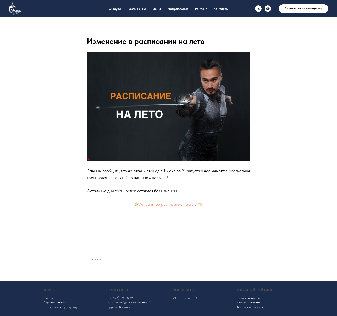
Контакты (220, 9)
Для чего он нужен (248, 302)
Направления (177, 9)
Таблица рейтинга (248, 297)
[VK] (258, 8)
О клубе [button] (115, 9)
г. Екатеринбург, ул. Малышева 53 (129, 302)
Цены (156, 9)
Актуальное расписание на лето (168, 204)
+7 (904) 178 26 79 (120, 297)
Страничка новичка (56, 302)
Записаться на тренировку (60, 307)
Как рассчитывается (250, 307)
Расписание (136, 9)
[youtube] (268, 8)
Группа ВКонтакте (119, 307)
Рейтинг (201, 9)
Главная (48, 297)
